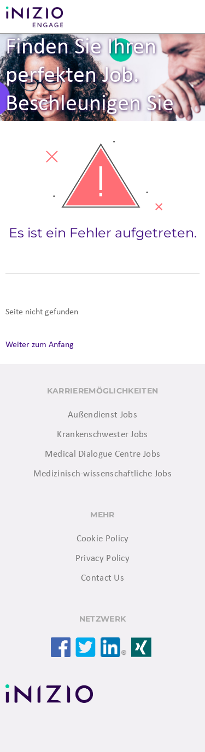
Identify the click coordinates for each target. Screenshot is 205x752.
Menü (183, 17)
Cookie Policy (103, 539)
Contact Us (102, 578)
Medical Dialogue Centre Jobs (102, 454)
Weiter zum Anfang (39, 345)
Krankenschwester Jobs (102, 434)
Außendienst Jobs (102, 415)
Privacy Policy (102, 558)
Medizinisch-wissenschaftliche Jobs (102, 474)
